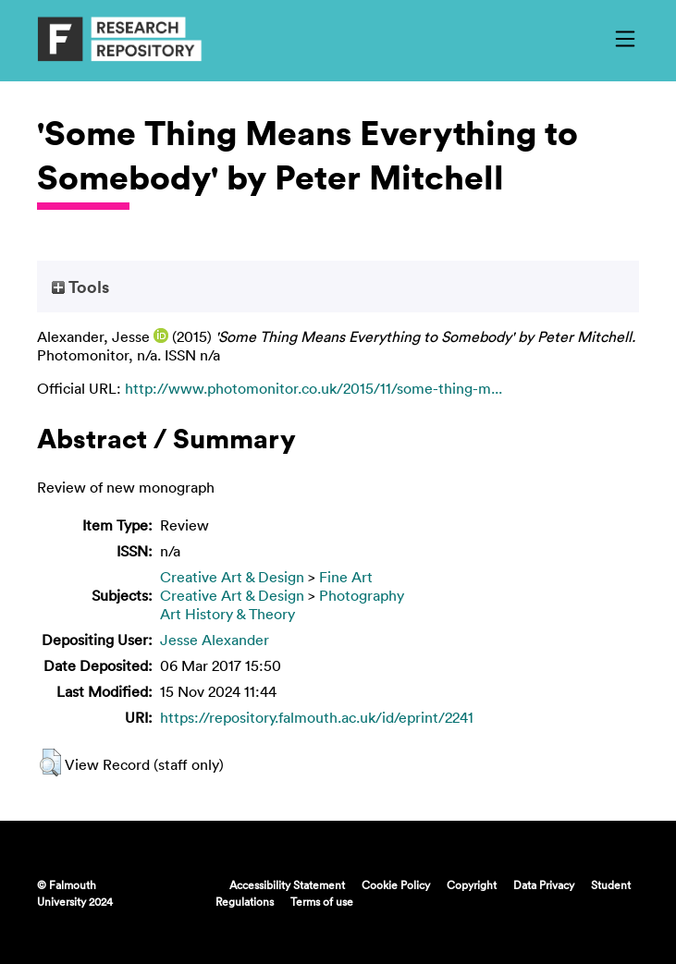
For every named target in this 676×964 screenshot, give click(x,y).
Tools (80, 286)
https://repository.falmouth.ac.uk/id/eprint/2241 (316, 717)
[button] (50, 762)
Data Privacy (543, 884)
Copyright (472, 884)
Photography (361, 595)
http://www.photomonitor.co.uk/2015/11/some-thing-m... (313, 388)
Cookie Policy (396, 884)
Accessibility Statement (287, 884)
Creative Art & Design (232, 576)
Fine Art (346, 576)
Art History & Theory (227, 613)
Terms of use (321, 901)
